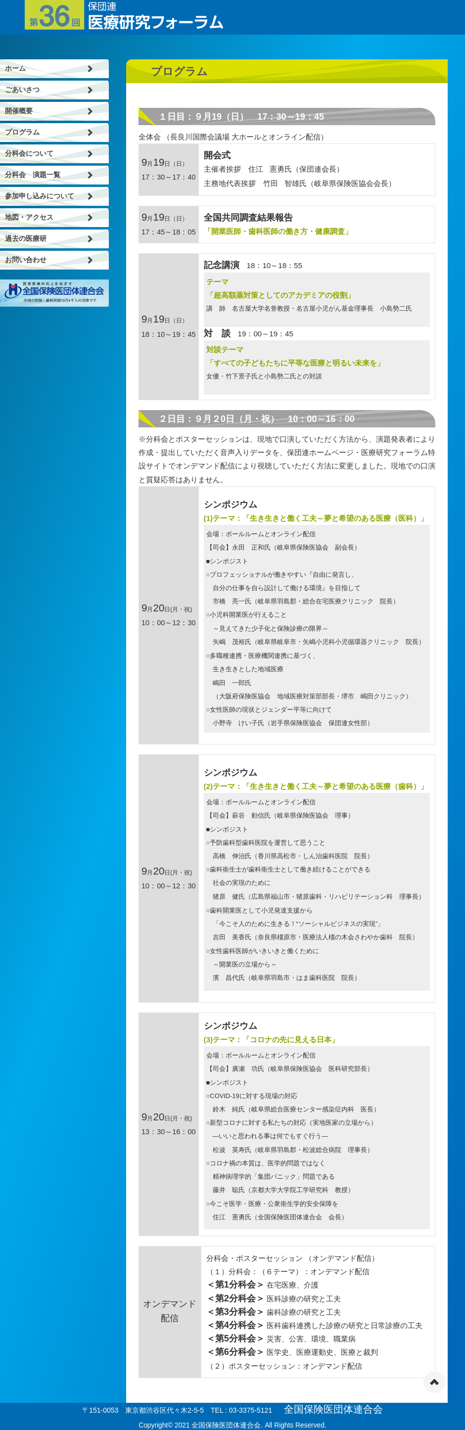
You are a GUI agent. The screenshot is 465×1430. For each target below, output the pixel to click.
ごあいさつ (22, 89)
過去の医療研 (25, 238)
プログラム (22, 132)
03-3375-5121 (250, 1410)
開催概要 (19, 111)
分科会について (29, 153)
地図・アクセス (29, 217)
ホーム (15, 68)
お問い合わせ (25, 260)
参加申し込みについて (39, 196)
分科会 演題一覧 (32, 175)
